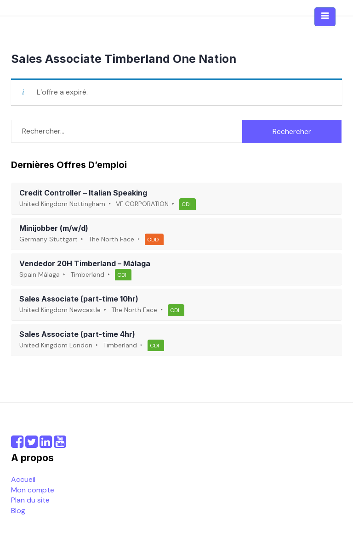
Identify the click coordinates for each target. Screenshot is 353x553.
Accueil (23, 479)
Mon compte (32, 490)
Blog (18, 510)
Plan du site (30, 500)
